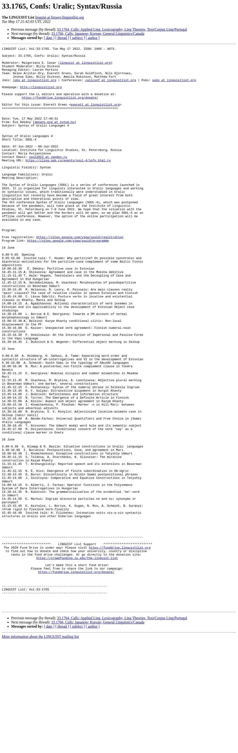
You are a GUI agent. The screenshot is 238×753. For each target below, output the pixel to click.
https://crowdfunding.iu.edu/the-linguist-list (77, 660)
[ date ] (49, 38)
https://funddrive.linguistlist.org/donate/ (60, 108)
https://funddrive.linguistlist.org (119, 648)
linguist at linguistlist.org (85, 66)
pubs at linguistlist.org (174, 87)
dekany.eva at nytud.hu (54, 137)
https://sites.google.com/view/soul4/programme (68, 279)
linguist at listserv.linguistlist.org (59, 17)
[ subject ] (77, 38)
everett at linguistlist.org (95, 116)
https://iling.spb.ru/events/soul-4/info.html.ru (68, 183)
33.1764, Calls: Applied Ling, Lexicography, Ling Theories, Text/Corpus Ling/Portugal (122, 29)
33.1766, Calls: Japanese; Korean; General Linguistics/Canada (97, 34)
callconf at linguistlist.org (110, 87)
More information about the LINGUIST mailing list (40, 749)
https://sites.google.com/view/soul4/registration (79, 275)
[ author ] (93, 38)
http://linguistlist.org (41, 95)
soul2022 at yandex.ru (48, 179)
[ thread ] (62, 38)
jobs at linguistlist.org (34, 87)
